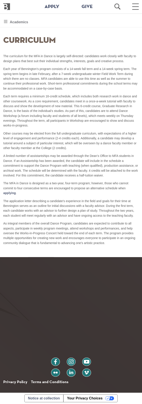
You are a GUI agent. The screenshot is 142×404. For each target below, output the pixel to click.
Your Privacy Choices (84, 398)
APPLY (52, 6)
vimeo (86, 370)
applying (9, 193)
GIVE (87, 6)
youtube (86, 359)
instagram (71, 359)
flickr (55, 370)
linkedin (71, 370)
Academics (19, 23)
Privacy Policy (15, 381)
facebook (55, 359)
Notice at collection (44, 398)
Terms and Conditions (49, 381)
